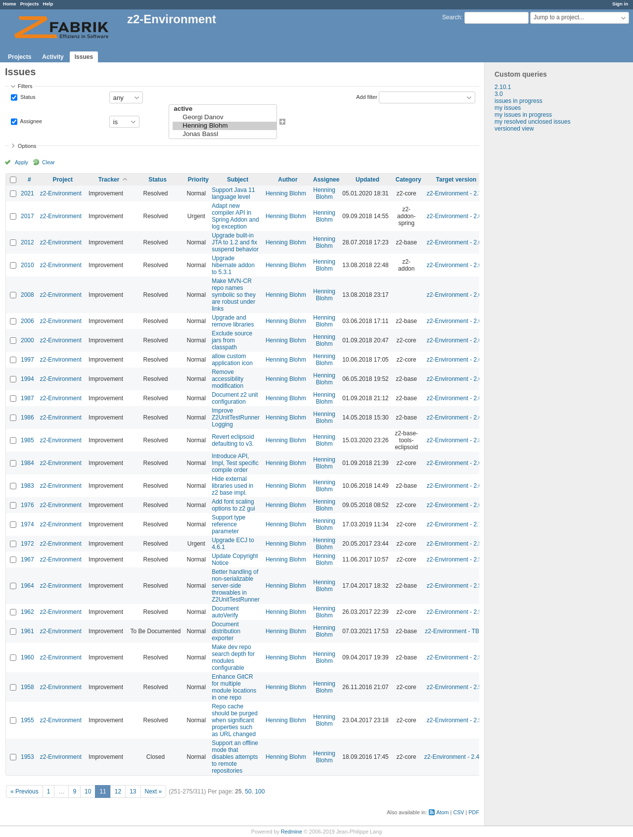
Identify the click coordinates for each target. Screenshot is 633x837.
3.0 (499, 94)
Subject (237, 179)
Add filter (366, 97)
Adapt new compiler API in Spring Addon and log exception (235, 216)
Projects (29, 3)
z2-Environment (61, 193)
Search (451, 17)
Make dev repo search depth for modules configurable (233, 657)
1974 (27, 524)
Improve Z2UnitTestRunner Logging (236, 417)
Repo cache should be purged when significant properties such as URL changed (235, 720)
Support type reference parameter (228, 524)
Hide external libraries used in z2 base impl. (232, 485)
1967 (27, 559)
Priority (198, 179)
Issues (84, 56)
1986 (27, 417)
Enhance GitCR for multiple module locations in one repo (234, 687)
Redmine (291, 832)
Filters (25, 86)
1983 (27, 485)
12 (118, 791)
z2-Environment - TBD (454, 631)
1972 (27, 543)
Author (287, 179)
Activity (52, 56)
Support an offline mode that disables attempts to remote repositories (235, 757)
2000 (27, 340)
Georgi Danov (224, 117)
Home (9, 3)
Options (27, 146)
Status (27, 97)
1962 (27, 611)
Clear (48, 162)
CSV (458, 812)
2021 (27, 193)
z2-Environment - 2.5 (454, 543)
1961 (27, 631)
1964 (27, 585)
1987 (27, 398)
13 (133, 791)
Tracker (109, 179)
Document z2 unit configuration (235, 398)
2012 (27, 242)
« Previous (24, 791)
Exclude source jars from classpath (232, 340)
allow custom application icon (232, 360)
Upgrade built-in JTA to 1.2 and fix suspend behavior (235, 242)
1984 (27, 463)
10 (88, 791)
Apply (21, 162)
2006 (27, 321)
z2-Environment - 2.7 (454, 193)
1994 (27, 378)
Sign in (620, 3)
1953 (27, 756)
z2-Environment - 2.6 (454, 216)
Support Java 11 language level (233, 193)
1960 (27, 657)
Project (62, 179)
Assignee (30, 121)
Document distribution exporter (226, 631)
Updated (367, 179)
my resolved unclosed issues (532, 121)
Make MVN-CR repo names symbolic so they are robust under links (234, 295)
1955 (27, 720)
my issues (508, 107)
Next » (153, 791)
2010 (27, 265)
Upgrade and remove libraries (233, 321)
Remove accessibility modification (227, 379)
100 (260, 791)
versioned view (514, 128)
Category (408, 179)
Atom (442, 812)
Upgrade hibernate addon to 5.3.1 (233, 265)
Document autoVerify (225, 612)
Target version (456, 179)
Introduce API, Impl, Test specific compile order (235, 463)
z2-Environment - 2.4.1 (454, 756)
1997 (27, 359)
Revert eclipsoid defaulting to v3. (233, 440)
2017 (27, 216)
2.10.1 (503, 87)
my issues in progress (523, 114)
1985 (27, 440)
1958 (27, 687)
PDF (473, 812)
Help (48, 3)
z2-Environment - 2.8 (454, 440)
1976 (27, 505)
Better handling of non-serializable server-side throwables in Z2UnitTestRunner (236, 585)
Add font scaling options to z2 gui (233, 505)
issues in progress (519, 100)
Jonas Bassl (224, 134)
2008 (27, 294)
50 (248, 791)
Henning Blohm (224, 126)
